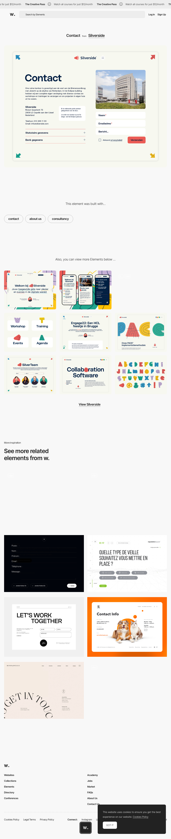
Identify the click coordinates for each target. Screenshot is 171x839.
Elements (9, 786)
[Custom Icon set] (30, 332)
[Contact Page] (127, 627)
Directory (9, 792)
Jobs (89, 780)
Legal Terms (29, 819)
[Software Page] (85, 374)
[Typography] (141, 374)
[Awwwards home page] (85, 828)
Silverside (96, 35)
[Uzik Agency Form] (44, 563)
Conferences (11, 798)
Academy (92, 775)
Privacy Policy (47, 819)
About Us (92, 798)
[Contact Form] (127, 500)
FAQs (90, 792)
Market (91, 786)
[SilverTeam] (30, 374)
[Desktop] (30, 290)
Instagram (87, 819)
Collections (10, 780)
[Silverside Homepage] (141, 290)
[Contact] (44, 627)
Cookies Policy (11, 819)
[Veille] (127, 563)
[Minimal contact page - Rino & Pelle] (44, 690)
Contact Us (93, 804)
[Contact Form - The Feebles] (127, 690)
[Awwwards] (12, 14)
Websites (9, 775)
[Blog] (85, 332)
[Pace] (141, 332)
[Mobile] (85, 290)
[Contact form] (44, 500)
